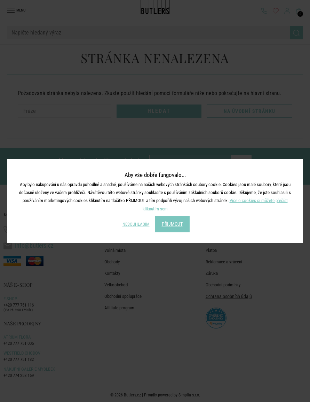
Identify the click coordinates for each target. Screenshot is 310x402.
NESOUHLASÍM (136, 224)
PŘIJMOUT (172, 224)
